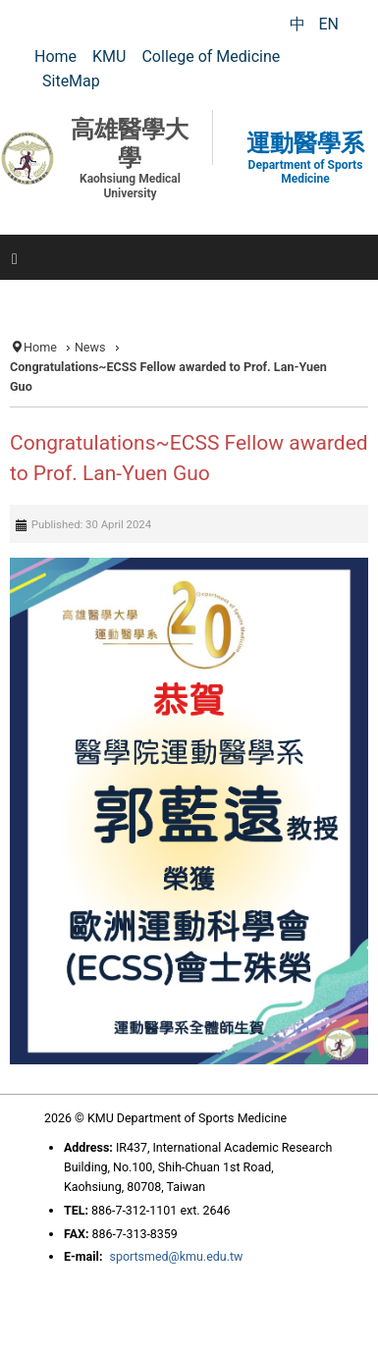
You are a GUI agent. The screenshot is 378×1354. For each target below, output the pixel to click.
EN (328, 24)
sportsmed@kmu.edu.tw (176, 1256)
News (90, 347)
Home (40, 347)
